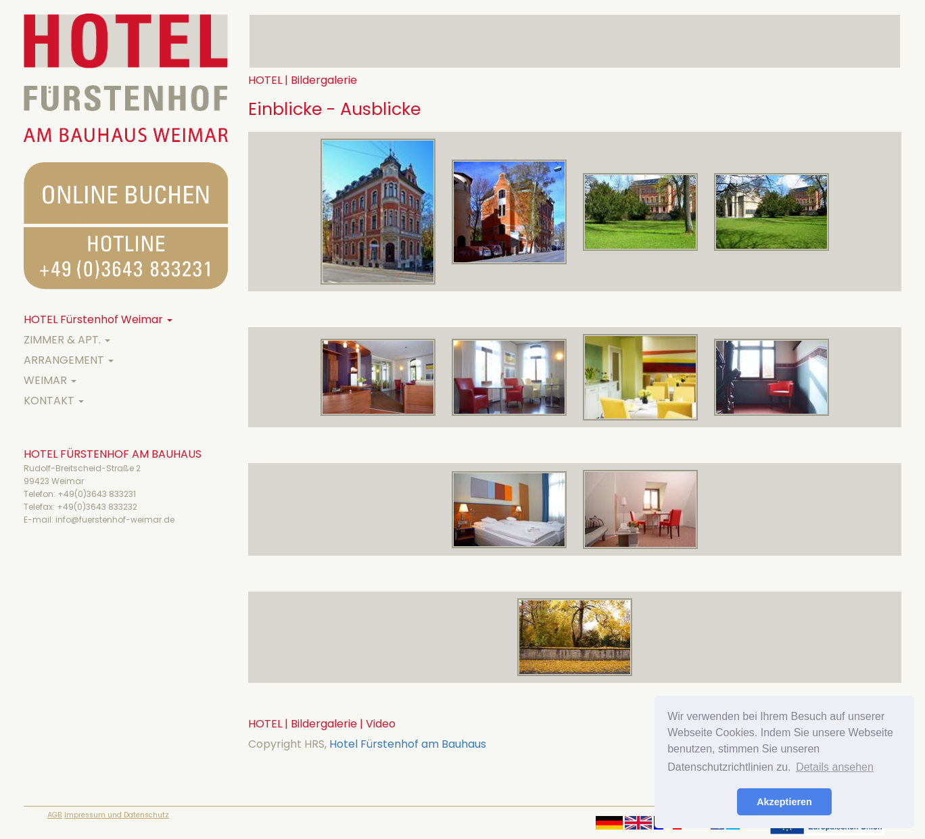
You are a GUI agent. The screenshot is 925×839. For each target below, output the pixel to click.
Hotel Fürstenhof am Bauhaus (407, 744)
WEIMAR (50, 380)
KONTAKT (54, 400)
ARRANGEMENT (69, 360)
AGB (54, 815)
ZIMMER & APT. (67, 339)
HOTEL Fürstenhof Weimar (98, 319)
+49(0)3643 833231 (96, 494)
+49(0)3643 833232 (97, 506)
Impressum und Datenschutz (116, 815)
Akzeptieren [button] (784, 801)
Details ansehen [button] (835, 767)
